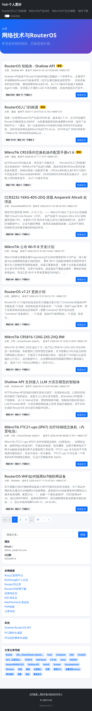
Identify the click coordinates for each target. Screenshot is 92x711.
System (57, 664)
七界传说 (9, 611)
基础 (28, 669)
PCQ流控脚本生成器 (16, 638)
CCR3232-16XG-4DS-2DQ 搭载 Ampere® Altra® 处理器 (45, 199)
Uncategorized (72, 664)
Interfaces (41, 659)
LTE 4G (53, 659)
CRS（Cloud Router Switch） (29, 654)
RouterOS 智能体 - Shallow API (29, 66)
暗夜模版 (15, 16)
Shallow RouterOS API (17, 627)
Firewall (81, 654)
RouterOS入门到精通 (14, 11)
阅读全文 (81, 94)
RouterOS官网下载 (15, 589)
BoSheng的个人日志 (16, 580)
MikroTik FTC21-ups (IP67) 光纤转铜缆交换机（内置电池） (44, 429)
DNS (72, 654)
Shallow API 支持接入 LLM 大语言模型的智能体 (42, 382)
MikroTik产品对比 (39, 11)
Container (61, 654)
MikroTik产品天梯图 (63, 11)
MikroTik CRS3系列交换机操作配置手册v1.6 (39, 152)
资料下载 (83, 11)
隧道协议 (37, 674)
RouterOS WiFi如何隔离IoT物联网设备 (35, 476)
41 (38, 519)
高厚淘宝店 (10, 593)
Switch (46, 664)
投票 (48, 669)
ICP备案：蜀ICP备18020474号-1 (46, 694)
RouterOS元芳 (12, 584)
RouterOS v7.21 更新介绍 (25, 292)
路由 (27, 674)
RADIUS (73, 659)
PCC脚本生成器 (13, 632)
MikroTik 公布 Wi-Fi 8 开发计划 (29, 247)
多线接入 (38, 669)
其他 (20, 669)
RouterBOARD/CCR (15, 664)
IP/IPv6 (28, 659)
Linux (63, 659)
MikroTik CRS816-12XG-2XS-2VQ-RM (34, 337)
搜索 (82, 534)
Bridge (9, 654)
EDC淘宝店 (10, 597)
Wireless (10, 669)
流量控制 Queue (73, 669)
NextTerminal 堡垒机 (16, 602)
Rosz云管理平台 (13, 575)
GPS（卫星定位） (13, 659)
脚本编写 (10, 674)
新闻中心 (57, 669)
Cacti (49, 654)
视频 (19, 674)
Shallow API (33, 664)
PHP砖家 (9, 606)
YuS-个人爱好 (11, 4)
